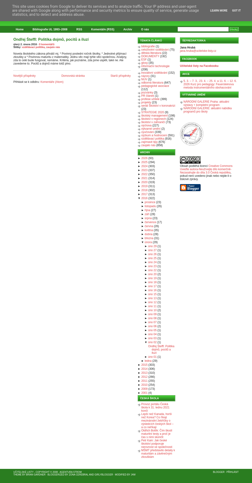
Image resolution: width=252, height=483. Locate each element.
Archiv (127, 29)
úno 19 (152, 278)
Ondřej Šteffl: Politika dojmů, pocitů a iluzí (51, 39)
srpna (148, 218)
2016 (144, 198)
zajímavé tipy (149, 142)
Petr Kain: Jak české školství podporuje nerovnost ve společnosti (156, 444)
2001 (144, 392)
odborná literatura (152, 82)
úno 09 (152, 314)
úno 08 (152, 318)
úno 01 (152, 356)
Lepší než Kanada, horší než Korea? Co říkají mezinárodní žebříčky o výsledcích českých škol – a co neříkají (157, 420)
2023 (144, 170)
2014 (144, 368)
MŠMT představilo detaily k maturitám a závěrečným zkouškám (158, 454)
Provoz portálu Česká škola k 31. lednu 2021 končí (155, 407)
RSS (79, 29)
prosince (150, 202)
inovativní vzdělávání (154, 72)
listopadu (150, 206)
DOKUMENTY (150, 56)
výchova (146, 125)
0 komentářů (46, 44)
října (147, 210)
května (149, 230)
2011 (144, 380)
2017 (144, 194)
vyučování (147, 132)
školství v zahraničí (153, 122)
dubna (149, 234)
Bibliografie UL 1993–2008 (50, 29)
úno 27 (152, 250)
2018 (144, 190)
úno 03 (152, 338)
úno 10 (152, 310)
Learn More (219, 10)
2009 (144, 388)
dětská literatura (151, 53)
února (148, 242)
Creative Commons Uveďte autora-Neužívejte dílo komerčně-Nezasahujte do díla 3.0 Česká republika (206, 169)
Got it (236, 10)
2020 (144, 182)
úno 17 (152, 286)
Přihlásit (232, 472)
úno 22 (152, 270)
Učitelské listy (23, 472)
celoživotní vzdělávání (155, 49)
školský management (154, 115)
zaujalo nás (53, 47)
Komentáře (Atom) (51, 82)
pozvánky (147, 92)
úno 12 (152, 302)
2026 (144, 158)
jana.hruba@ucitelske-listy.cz (198, 50)
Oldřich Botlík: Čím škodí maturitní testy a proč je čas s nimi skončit (156, 434)
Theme (17, 474)
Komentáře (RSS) (103, 29)
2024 (144, 166)
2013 (144, 372)
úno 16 (152, 290)
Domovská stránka (73, 75)
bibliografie (148, 46)
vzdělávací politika (33, 47)
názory (145, 76)
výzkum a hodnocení (154, 135)
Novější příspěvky (24, 75)
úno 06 (152, 326)
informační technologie (155, 66)
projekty (146, 102)
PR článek (147, 95)
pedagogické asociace (155, 86)
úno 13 (152, 298)
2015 (144, 364)
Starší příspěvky (121, 75)
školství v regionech (153, 119)
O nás (145, 29)
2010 (144, 384)
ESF (144, 59)
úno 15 (152, 294)
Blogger (219, 472)
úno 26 (152, 254)
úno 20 (152, 274)
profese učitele (150, 99)
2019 (144, 186)
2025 (144, 162)
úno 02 (152, 342)
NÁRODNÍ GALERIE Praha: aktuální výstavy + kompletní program (206, 103)
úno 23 (152, 266)
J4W (133, 474)
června (149, 226)
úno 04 (152, 334)
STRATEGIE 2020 (152, 112)
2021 (144, 178)
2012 (144, 376)
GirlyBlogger (104, 474)
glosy (144, 62)
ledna (148, 360)
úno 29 (152, 246)
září (147, 214)
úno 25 (152, 258)
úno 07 (152, 322)
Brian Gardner (36, 474)
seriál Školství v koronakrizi (158, 105)
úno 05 (152, 330)
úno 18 (152, 282)
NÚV (144, 79)
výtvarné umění (150, 128)
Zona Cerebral (78, 474)
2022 (144, 174)
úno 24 (152, 262)
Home (19, 29)
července (150, 222)
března (149, 238)
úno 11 (152, 306)
